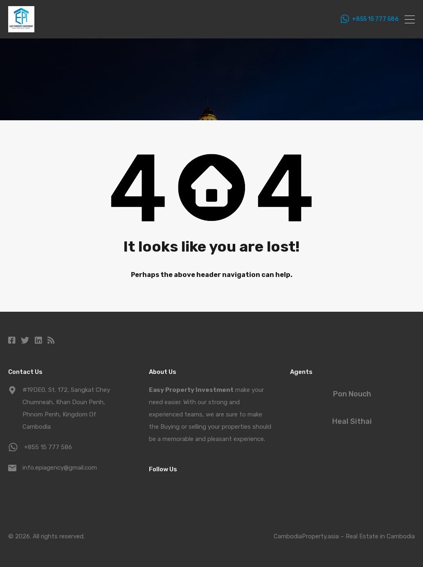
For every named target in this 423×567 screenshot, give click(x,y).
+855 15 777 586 (375, 19)
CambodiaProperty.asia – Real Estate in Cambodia (344, 536)
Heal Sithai (352, 421)
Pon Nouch (352, 393)
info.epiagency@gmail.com (59, 467)
